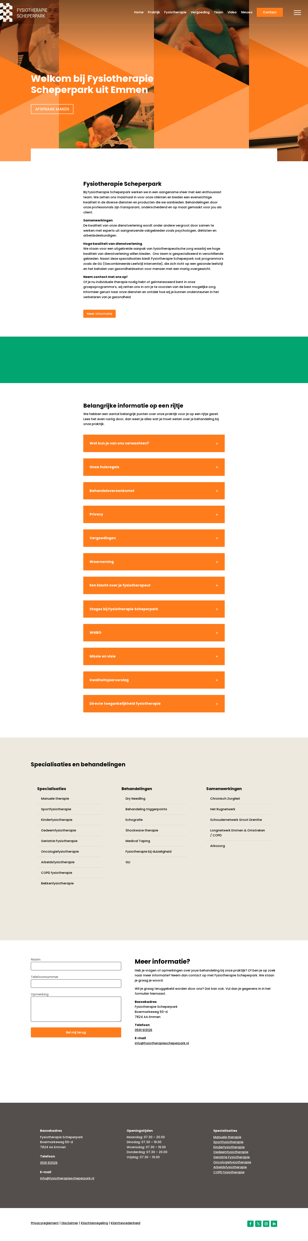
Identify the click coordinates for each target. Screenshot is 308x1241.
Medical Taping (138, 841)
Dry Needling (135, 798)
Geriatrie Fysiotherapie (59, 841)
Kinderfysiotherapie (56, 820)
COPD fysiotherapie (56, 872)
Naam (76, 962)
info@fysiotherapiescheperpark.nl (162, 1043)
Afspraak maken (52, 109)
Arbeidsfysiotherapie (57, 862)
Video (232, 13)
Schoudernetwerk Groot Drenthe (236, 820)
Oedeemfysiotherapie (58, 830)
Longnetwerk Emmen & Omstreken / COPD (237, 833)
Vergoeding (200, 13)
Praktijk (154, 13)
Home (139, 13)
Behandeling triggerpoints (146, 809)
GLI (128, 862)
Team (218, 13)
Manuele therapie (55, 798)
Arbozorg (217, 846)
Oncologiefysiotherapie (60, 851)
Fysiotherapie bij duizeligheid (148, 851)
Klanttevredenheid (125, 1223)
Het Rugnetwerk (222, 809)
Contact (270, 12)
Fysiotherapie (175, 13)
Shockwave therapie (142, 830)
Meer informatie (99, 313)
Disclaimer (69, 1223)
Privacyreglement (45, 1223)
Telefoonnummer (76, 980)
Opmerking (76, 1008)
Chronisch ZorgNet (225, 798)
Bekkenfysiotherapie (57, 883)
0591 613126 (143, 1030)
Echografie (134, 820)
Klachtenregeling (94, 1223)
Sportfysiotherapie (56, 809)
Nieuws (246, 13)
